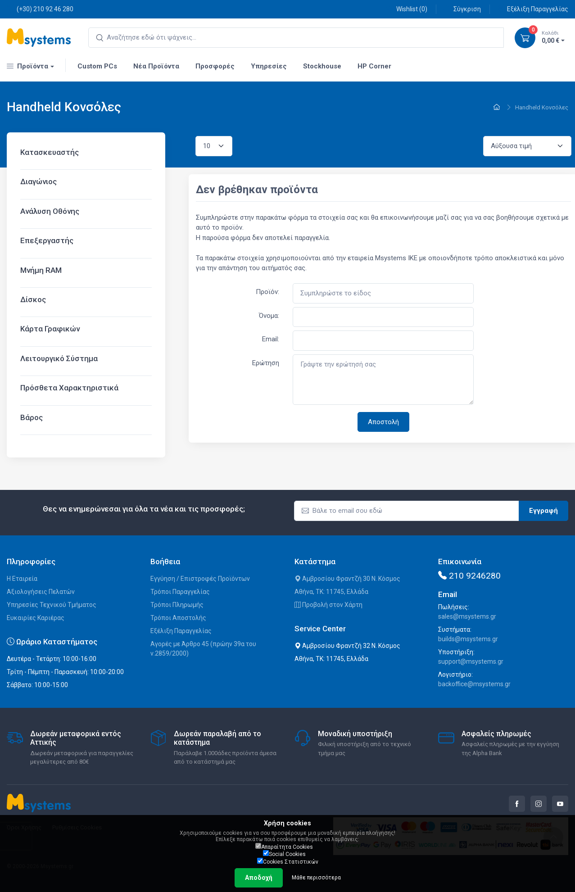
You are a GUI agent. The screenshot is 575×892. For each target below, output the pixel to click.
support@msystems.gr (470, 661)
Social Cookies (284, 853)
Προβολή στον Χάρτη (328, 604)
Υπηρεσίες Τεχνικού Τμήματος (51, 604)
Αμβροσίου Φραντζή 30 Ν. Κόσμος (347, 578)
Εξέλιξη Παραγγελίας (532, 9)
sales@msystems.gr (467, 616)
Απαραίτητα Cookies (284, 846)
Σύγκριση (462, 9)
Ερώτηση (265, 363)
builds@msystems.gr (468, 639)
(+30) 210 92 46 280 (40, 9)
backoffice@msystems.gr (474, 684)
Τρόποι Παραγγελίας (180, 591)
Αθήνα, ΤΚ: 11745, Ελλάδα (331, 591)
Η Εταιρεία (22, 578)
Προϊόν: (267, 292)
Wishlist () (406, 9)
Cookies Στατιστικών (287, 861)
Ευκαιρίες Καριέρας (35, 617)
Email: (270, 339)
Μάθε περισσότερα (316, 877)
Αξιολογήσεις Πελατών (41, 591)
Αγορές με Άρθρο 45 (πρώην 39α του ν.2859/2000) (203, 648)
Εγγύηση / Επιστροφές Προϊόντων (200, 578)
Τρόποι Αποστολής (178, 617)
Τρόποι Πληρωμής (177, 604)
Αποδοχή (258, 877)
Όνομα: (269, 316)
